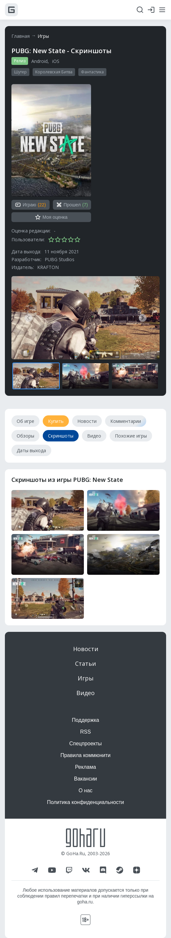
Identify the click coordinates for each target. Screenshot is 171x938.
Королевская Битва (53, 72)
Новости (85, 649)
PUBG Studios (59, 259)
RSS (85, 732)
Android (39, 61)
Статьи (85, 663)
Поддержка (85, 720)
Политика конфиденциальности (85, 802)
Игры (43, 36)
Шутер (20, 72)
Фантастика (92, 72)
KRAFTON (48, 267)
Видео (85, 693)
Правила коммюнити (85, 755)
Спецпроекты (85, 743)
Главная (20, 36)
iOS (55, 61)
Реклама (85, 767)
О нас (86, 790)
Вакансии (85, 779)
